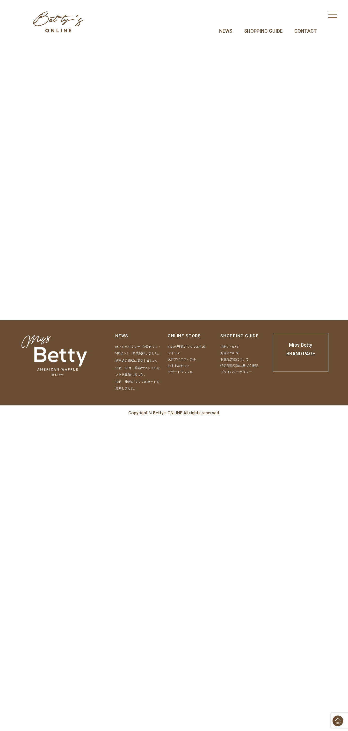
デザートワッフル (180, 682)
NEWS (225, 31)
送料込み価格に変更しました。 (137, 671)
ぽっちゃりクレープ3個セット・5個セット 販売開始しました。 (138, 660)
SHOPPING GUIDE (263, 31)
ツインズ (174, 663)
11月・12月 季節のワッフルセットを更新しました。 (137, 681)
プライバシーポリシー (236, 682)
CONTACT (305, 31)
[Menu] (333, 14)
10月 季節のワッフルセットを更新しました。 (137, 695)
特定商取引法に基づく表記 (239, 676)
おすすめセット (179, 676)
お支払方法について (234, 669)
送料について (229, 657)
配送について (229, 663)
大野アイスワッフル (182, 669)
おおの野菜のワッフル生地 (186, 657)
